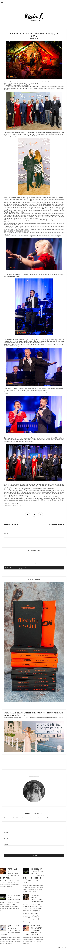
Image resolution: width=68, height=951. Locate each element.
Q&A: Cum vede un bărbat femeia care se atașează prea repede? (10, 930)
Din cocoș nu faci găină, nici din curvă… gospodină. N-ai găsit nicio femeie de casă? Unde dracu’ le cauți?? (33, 876)
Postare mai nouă (11, 525)
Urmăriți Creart (33, 490)
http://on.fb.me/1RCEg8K (52, 497)
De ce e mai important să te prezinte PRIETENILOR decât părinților (32, 930)
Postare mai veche (56, 525)
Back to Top (62, 947)
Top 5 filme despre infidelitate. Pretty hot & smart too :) (9, 873)
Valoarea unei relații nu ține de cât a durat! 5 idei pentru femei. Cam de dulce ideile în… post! (33, 714)
